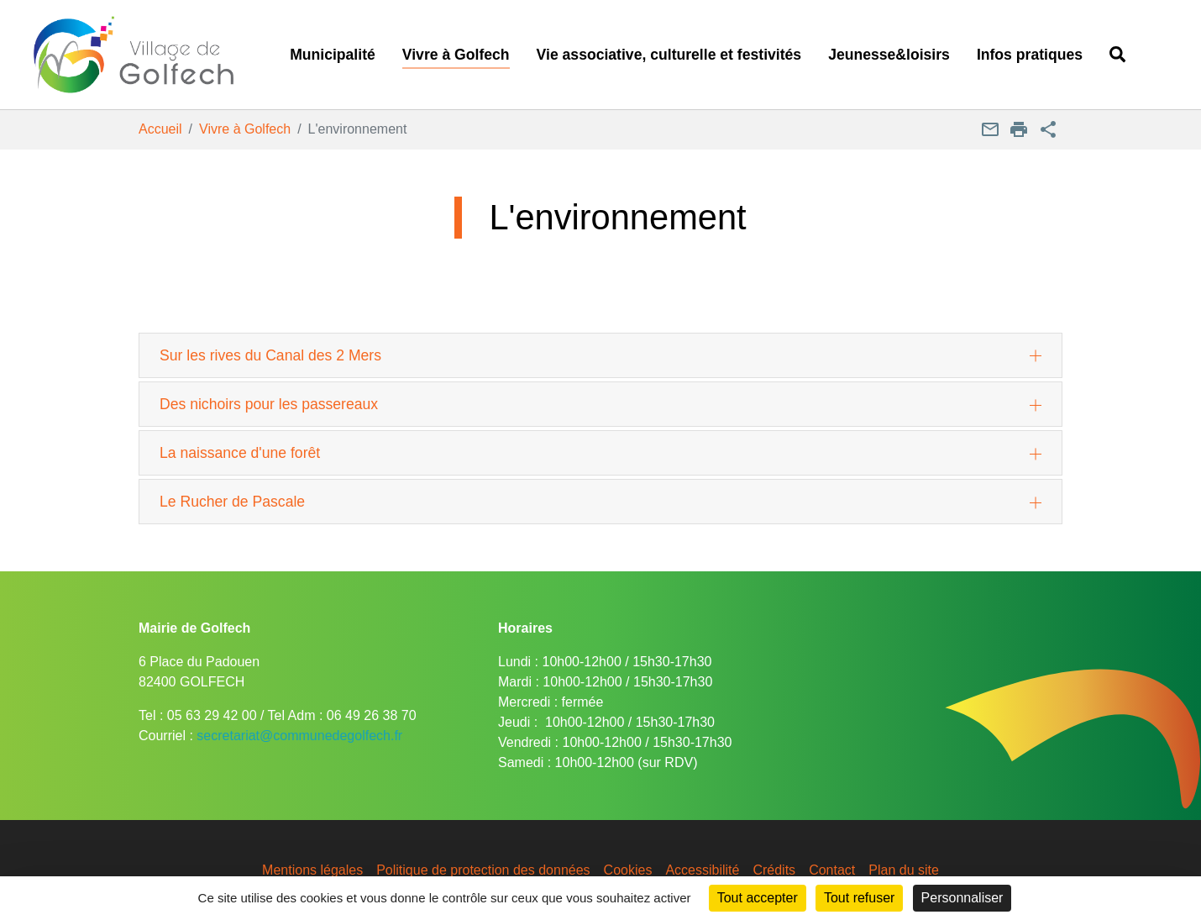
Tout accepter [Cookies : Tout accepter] (757, 898)
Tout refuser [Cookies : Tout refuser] (859, 898)
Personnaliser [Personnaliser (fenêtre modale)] (962, 898)
